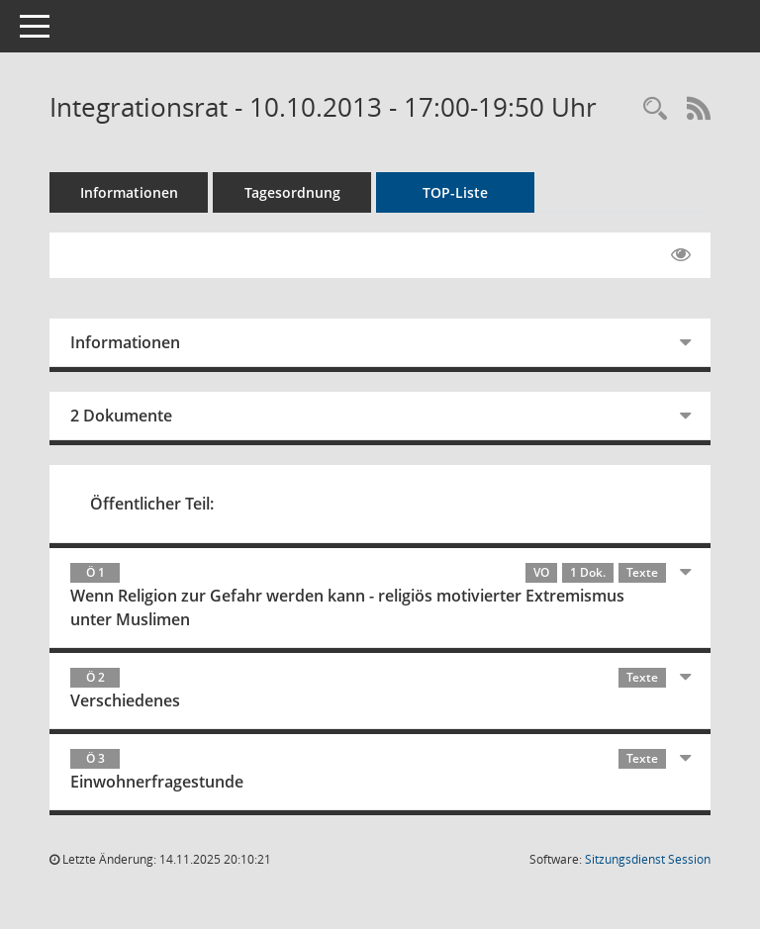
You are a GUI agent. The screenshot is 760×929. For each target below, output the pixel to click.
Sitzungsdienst (648, 859)
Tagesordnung (292, 192)
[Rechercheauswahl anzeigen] (655, 109)
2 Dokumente (121, 415)
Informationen (129, 192)
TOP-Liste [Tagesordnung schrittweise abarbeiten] (455, 192)
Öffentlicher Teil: (152, 503)
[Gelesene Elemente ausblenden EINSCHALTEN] (681, 255)
